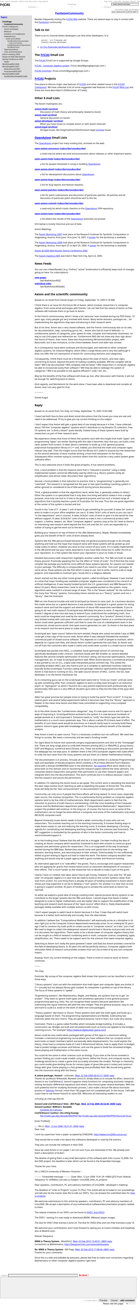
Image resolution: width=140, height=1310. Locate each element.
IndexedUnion (10, 36)
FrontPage (72, 4)
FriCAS (45, 56)
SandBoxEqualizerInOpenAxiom (18, 45)
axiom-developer (44, 121)
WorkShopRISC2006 (10, 64)
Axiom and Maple (11, 29)
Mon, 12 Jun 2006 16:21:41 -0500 (61, 1127)
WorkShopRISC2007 (10, 66)
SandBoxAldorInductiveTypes (18, 41)
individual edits (43, 284)
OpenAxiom (43, 138)
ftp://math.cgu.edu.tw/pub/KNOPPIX (59, 1116)
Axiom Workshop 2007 (50, 235)
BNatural (7, 31)
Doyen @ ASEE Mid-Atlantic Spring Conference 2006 (13, 57)
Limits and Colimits (13, 39)
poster (92, 238)
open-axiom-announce (47, 149)
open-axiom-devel (44, 170)
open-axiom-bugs (44, 180)
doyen (6, 61)
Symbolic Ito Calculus (51, 1110)
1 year (126, 9)
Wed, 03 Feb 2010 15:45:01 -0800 (90, 1242)
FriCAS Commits (43, 71)
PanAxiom (32, 7)
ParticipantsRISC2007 (12, 71)
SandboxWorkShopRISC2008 (15, 76)
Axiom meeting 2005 (11, 54)
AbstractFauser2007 (12, 69)
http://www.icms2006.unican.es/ (110, 1135)
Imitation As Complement (14, 34)
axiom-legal (41, 127)
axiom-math (41, 109)
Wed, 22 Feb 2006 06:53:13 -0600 (92, 1076)
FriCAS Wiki (72, 19)
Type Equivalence (11, 49)
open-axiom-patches (46, 190)
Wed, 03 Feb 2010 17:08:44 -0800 (92, 1250)
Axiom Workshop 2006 (50, 243)
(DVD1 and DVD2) (96, 1213)
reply (111, 1076)
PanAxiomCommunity (13, 24)
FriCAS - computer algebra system (52, 66)
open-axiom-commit (46, 204)
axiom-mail (41, 115)
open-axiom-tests (44, 214)
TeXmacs (50, 1091)
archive (53, 109)
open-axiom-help (44, 159)
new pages (40, 278)
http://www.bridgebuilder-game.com (86, 1030)
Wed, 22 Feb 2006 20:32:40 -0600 (98, 1104)
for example (100, 766)
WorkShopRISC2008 (10, 74)
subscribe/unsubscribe (72, 149)
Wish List (124, 88)
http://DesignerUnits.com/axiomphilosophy (86, 1245)
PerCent (107, 7)
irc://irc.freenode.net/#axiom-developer (60, 47)
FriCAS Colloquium (10, 26)
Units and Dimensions (13, 52)
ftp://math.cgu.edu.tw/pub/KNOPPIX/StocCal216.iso (104, 1116)
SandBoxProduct (13, 47)
